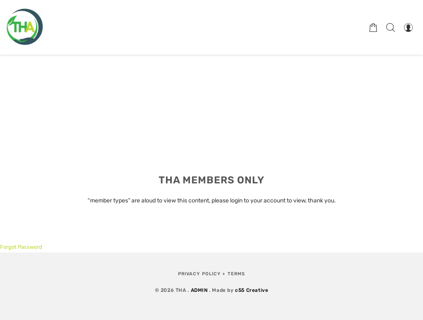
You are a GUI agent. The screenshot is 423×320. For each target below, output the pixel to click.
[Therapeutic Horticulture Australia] (24, 27)
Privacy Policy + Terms (211, 274)
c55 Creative (251, 290)
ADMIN (199, 290)
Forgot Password (21, 247)
